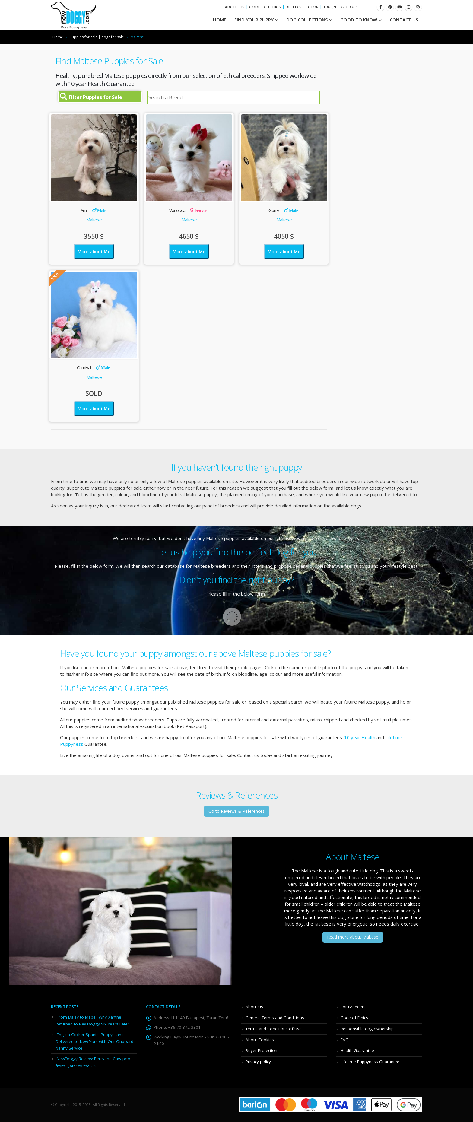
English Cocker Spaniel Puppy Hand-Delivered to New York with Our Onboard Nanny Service (94, 1041)
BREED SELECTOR (302, 7)
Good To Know (358, 20)
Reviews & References (236, 795)
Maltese (94, 220)
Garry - (283, 210)
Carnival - (93, 367)
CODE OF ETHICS (265, 7)
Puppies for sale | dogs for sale (97, 37)
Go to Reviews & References (236, 811)
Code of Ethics (354, 1017)
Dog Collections (307, 20)
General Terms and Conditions (275, 1017)
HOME (219, 20)
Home (57, 37)
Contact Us (404, 20)
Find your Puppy (254, 20)
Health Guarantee (357, 1050)
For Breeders (353, 1006)
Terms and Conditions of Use (274, 1028)
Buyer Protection (261, 1050)
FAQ (345, 1039)
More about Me (94, 251)
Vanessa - (188, 210)
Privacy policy (258, 1061)
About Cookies (260, 1039)
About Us (254, 1006)
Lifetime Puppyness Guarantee (370, 1061)
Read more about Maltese (352, 937)
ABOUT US (235, 7)
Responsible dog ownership (367, 1028)
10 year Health (359, 737)
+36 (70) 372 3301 (340, 7)
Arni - (93, 210)
